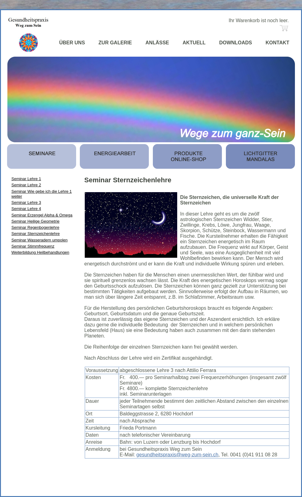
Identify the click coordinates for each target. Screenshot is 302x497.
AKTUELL (194, 42)
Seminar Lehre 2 (26, 185)
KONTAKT (277, 42)
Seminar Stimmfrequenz (32, 246)
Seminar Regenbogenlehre (35, 227)
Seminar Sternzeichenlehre (35, 233)
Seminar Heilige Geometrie (35, 221)
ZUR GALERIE (115, 42)
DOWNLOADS (235, 42)
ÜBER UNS (72, 42)
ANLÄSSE (157, 42)
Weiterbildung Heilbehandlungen (40, 252)
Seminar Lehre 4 (26, 208)
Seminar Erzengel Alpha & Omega (41, 215)
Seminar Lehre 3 (26, 202)
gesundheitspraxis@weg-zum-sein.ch (177, 454)
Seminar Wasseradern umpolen (39, 240)
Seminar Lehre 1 (26, 178)
